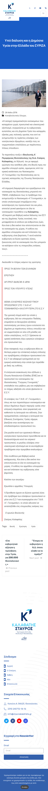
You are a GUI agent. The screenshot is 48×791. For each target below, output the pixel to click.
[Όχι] (45, 781)
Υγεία (33, 526)
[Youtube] (40, 8)
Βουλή (12, 526)
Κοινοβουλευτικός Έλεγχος (15, 116)
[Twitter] (29, 8)
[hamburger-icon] (43, 13)
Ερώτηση (23, 526)
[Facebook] (35, 8)
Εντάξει (25, 787)
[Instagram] (25, 720)
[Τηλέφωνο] (45, 8)
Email (6, 745)
